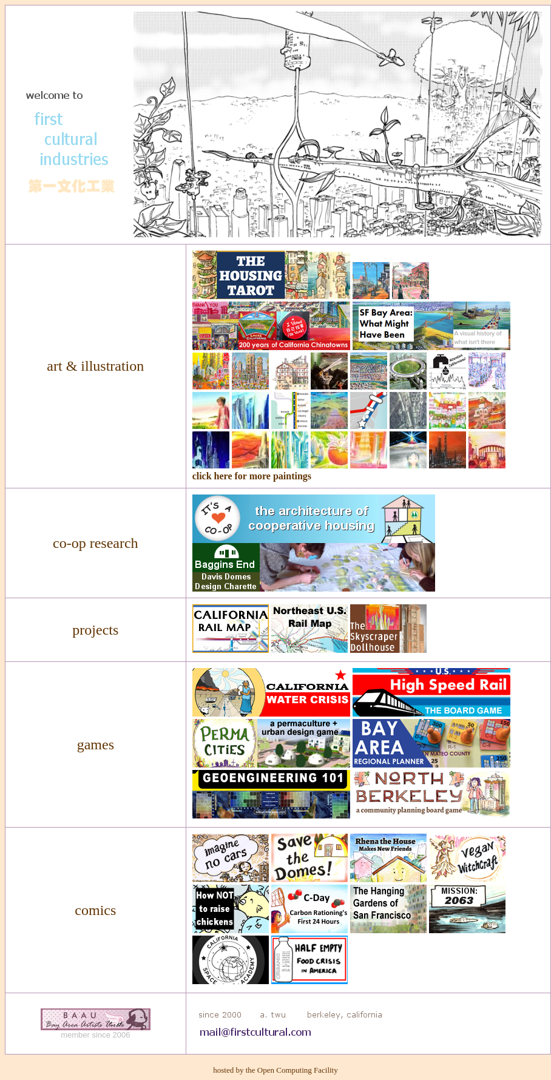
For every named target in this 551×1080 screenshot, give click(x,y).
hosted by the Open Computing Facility (275, 1070)
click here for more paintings (251, 476)
